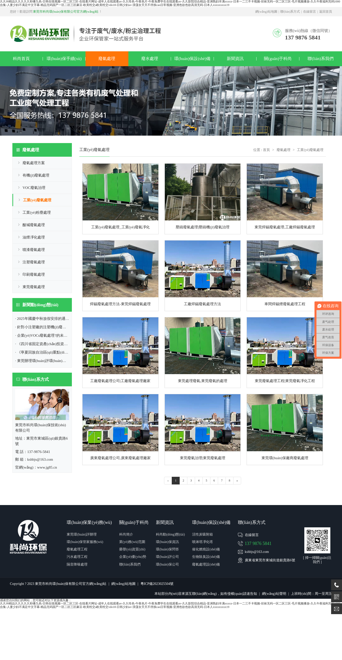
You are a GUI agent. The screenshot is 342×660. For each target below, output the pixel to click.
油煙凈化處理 (34, 237)
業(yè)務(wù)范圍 (132, 542)
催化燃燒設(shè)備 (206, 549)
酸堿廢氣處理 (34, 225)
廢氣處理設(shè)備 (206, 564)
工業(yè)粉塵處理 (37, 212)
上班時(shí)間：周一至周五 (311, 594)
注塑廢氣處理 (34, 262)
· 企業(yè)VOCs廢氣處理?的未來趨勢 (45, 335)
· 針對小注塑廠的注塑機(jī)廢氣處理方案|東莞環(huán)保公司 (64, 327)
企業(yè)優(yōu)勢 (132, 557)
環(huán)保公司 (167, 564)
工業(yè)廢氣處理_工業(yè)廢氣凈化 (120, 227)
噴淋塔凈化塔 (202, 542)
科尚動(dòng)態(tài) (170, 534)
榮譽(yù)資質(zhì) (132, 549)
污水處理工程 (77, 557)
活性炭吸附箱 (202, 534)
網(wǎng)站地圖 (266, 11)
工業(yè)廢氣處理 (37, 200)
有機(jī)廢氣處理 (36, 175)
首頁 (266, 150)
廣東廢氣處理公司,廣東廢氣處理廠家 (120, 458)
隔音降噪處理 (77, 564)
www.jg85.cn (47, 467)
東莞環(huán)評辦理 (82, 534)
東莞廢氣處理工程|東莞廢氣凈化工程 (285, 381)
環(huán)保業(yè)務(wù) (89, 522)
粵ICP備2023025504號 (157, 584)
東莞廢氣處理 (34, 287)
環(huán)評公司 (167, 557)
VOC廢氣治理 (34, 188)
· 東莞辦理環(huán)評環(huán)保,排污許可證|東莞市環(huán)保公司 (68, 361)
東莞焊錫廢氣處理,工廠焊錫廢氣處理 (285, 227)
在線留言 (309, 11)
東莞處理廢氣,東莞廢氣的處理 (202, 381)
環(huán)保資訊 (167, 542)
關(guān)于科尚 (278, 58)
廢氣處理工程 (77, 549)
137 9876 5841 (258, 543)
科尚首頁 (21, 58)
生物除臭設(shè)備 (206, 557)
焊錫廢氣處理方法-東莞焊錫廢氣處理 (120, 304)
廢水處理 (149, 58)
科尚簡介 (126, 534)
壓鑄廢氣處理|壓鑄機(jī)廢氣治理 (202, 227)
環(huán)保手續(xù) (64, 58)
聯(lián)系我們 (321, 58)
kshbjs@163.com (257, 552)
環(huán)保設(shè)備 (192, 58)
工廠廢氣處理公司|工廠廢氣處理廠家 (120, 381)
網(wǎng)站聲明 (274, 594)
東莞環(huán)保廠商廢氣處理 (284, 458)
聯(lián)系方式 (290, 11)
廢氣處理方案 (34, 163)
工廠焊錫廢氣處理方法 (202, 304)
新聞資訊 (235, 58)
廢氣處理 (106, 58)
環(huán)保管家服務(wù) (85, 542)
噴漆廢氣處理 (34, 250)
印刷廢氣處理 (34, 274)
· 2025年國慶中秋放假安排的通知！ (44, 319)
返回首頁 (325, 11)
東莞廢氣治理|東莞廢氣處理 (202, 458)
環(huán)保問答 (167, 549)
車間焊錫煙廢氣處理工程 (284, 304)
